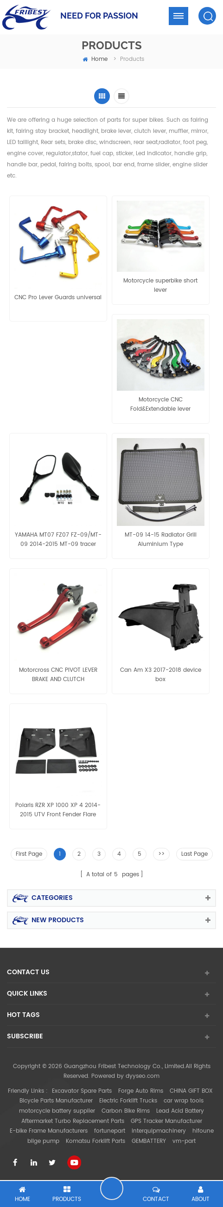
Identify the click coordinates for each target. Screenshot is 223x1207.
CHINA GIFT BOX (191, 1091)
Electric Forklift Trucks (128, 1100)
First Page (29, 854)
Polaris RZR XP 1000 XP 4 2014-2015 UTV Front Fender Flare (58, 810)
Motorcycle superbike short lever (160, 285)
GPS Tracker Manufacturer (166, 1121)
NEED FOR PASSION (99, 15)
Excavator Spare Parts (82, 1091)
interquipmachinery (159, 1131)
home (95, 59)
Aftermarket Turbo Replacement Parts (72, 1121)
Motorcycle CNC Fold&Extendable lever (160, 404)
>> (161, 854)
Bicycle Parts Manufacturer (56, 1100)
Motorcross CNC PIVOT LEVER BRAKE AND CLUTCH (58, 675)
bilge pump (43, 1141)
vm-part (184, 1141)
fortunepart (109, 1131)
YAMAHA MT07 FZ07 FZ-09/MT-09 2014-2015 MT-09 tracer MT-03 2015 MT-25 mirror (58, 540)
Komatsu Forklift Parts (95, 1141)
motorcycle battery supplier (57, 1111)
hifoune (203, 1131)
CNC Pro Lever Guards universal (58, 297)
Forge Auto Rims (140, 1091)
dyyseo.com (142, 1076)
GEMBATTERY (149, 1141)
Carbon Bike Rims (126, 1111)
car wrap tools (184, 1100)
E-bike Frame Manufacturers (49, 1131)
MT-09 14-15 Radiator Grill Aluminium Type (161, 540)
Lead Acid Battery (180, 1111)
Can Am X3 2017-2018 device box (160, 675)
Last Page (194, 854)
